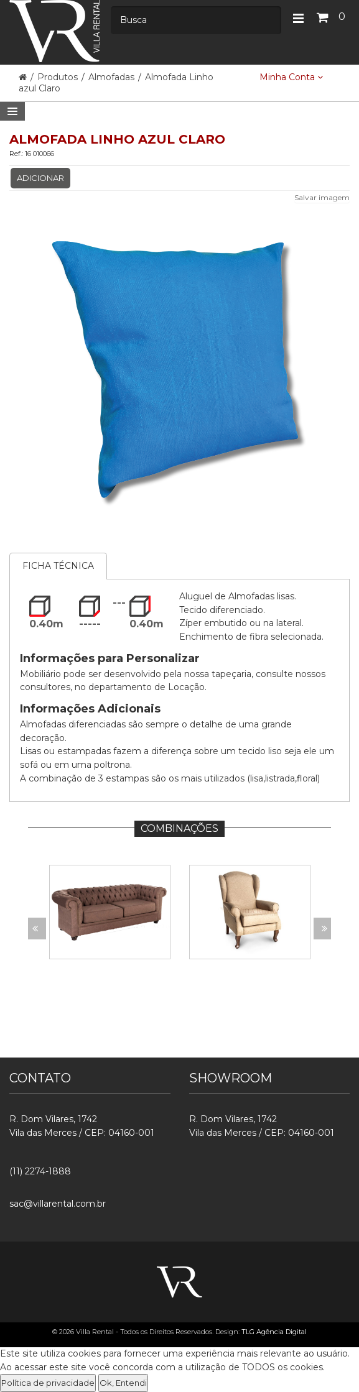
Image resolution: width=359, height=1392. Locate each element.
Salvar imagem (322, 197)
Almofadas (111, 77)
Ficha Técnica (58, 565)
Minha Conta (291, 77)
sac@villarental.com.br (57, 1203)
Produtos (58, 77)
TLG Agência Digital (274, 1331)
